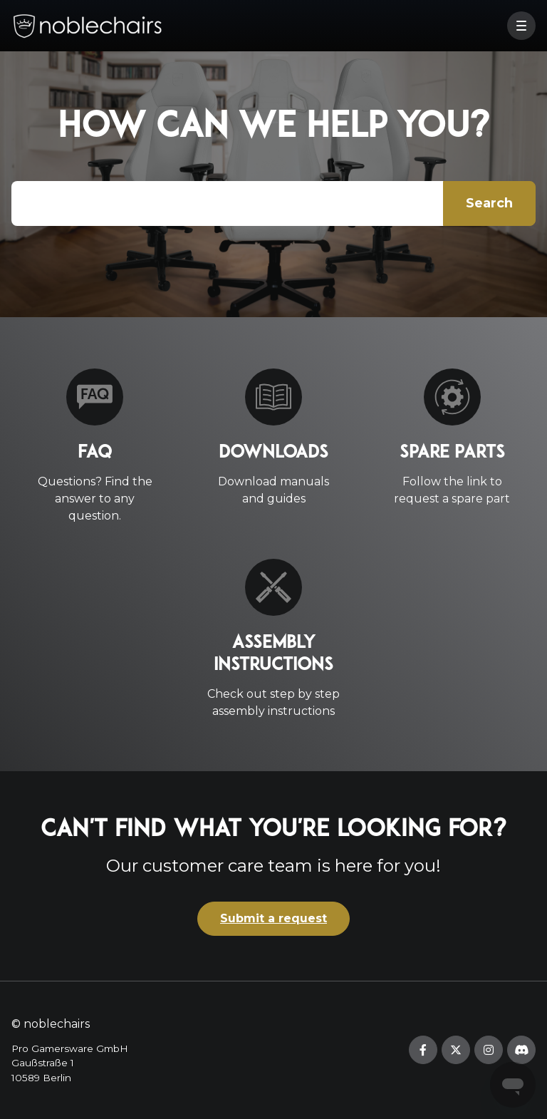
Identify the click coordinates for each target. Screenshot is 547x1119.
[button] (521, 25)
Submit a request (273, 918)
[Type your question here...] (273, 203)
